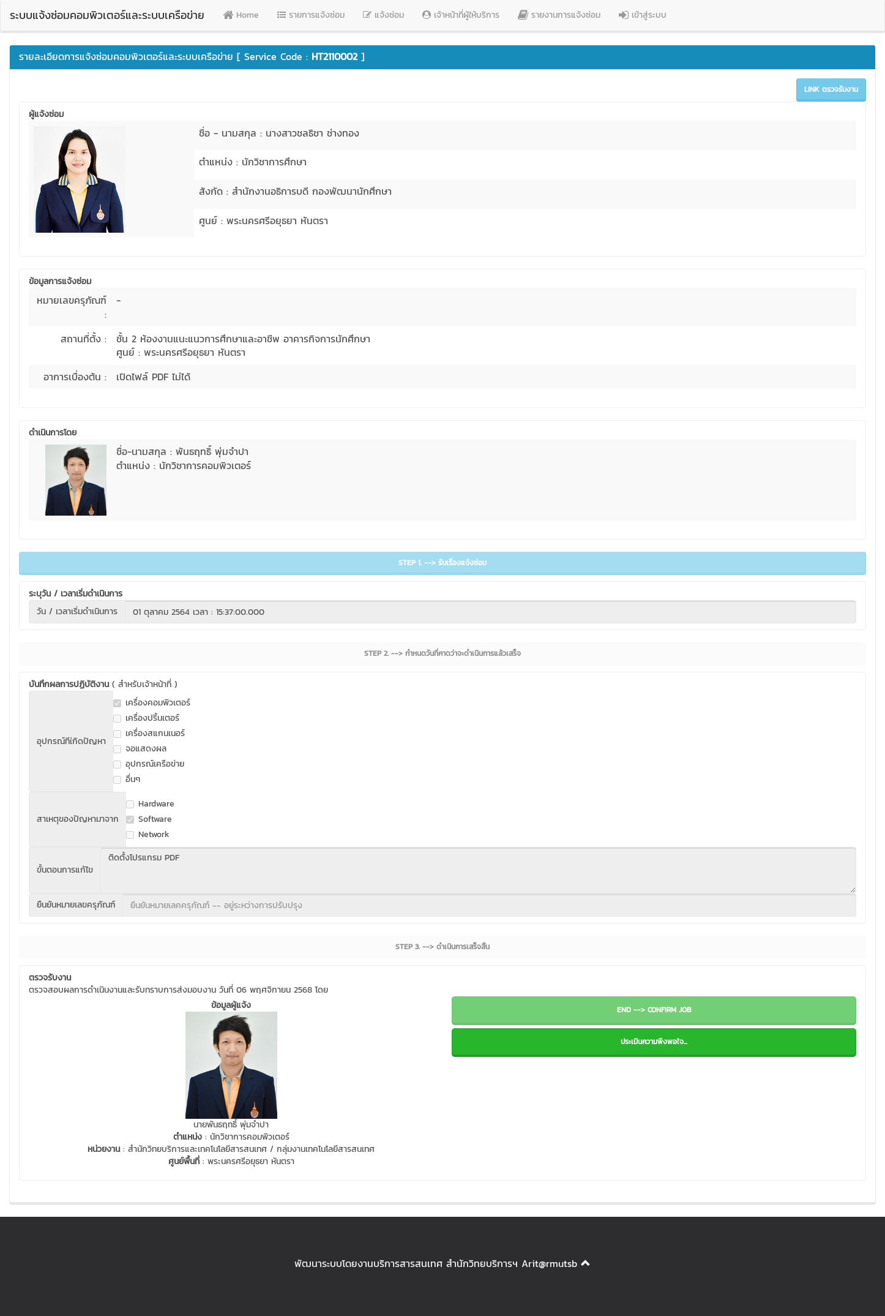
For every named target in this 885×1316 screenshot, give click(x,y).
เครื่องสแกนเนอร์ (149, 734)
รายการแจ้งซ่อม (311, 15)
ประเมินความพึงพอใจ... (654, 1041)
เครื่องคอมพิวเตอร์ (151, 703)
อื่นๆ (126, 779)
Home (241, 15)
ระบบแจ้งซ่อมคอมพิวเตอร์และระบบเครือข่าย (107, 15)
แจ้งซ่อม (383, 15)
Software (149, 819)
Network (148, 835)
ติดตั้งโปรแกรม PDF (478, 870)
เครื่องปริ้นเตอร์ (146, 718)
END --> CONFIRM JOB (654, 1009)
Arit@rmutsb (549, 1263)
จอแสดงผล (139, 749)
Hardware (150, 804)
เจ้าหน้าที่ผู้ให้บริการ (460, 15)
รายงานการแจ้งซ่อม (559, 15)
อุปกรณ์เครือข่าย (148, 764)
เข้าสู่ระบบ (643, 15)
